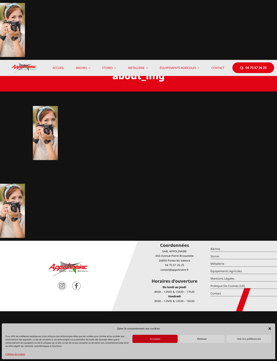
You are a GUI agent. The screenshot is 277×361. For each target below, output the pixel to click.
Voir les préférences (249, 338)
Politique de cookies (15, 354)
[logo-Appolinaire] (24, 64)
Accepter (155, 338)
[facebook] (76, 283)
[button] (270, 328)
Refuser (202, 338)
